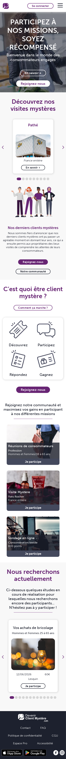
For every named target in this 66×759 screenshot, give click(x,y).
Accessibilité (45, 743)
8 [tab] (44, 179)
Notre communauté (33, 271)
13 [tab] (55, 697)
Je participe (33, 461)
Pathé (33, 125)
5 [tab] (34, 179)
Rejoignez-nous (33, 84)
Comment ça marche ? (33, 307)
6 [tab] (37, 179)
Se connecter (40, 6)
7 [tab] (41, 179)
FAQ (43, 728)
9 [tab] (48, 179)
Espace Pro (20, 743)
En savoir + (33, 73)
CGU (55, 735)
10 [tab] (44, 697)
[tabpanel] (33, 146)
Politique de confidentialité (25, 735)
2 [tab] (23, 179)
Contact (25, 728)
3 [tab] (27, 179)
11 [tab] (48, 697)
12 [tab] (51, 697)
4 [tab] (30, 179)
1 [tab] (19, 179)
